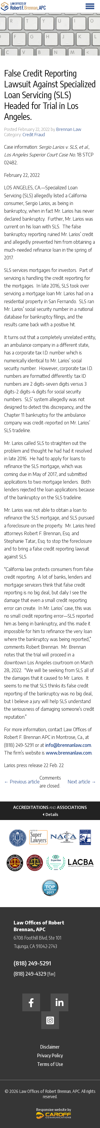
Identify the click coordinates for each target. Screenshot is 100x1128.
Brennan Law (68, 129)
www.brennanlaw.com (69, 753)
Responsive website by (53, 1113)
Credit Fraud (34, 134)
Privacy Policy (50, 1055)
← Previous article (22, 781)
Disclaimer (50, 1047)
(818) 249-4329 (30, 973)
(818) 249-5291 (32, 963)
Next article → (82, 781)
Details (52, 814)
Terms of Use (50, 1064)
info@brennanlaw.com (68, 745)
